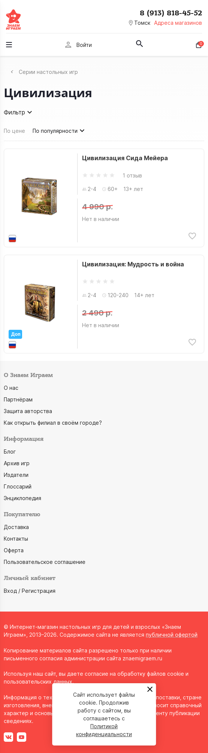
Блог (10, 451)
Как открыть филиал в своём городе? (53, 422)
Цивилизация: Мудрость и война (133, 264)
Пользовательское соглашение (44, 562)
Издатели (16, 475)
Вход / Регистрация (29, 591)
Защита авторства (28, 411)
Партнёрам (18, 399)
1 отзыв (132, 175)
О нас (11, 388)
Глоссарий (17, 486)
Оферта (14, 550)
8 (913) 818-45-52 (171, 13)
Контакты (16, 538)
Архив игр (17, 463)
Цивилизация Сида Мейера (125, 158)
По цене (14, 131)
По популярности (60, 130)
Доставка (16, 527)
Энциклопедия (22, 498)
